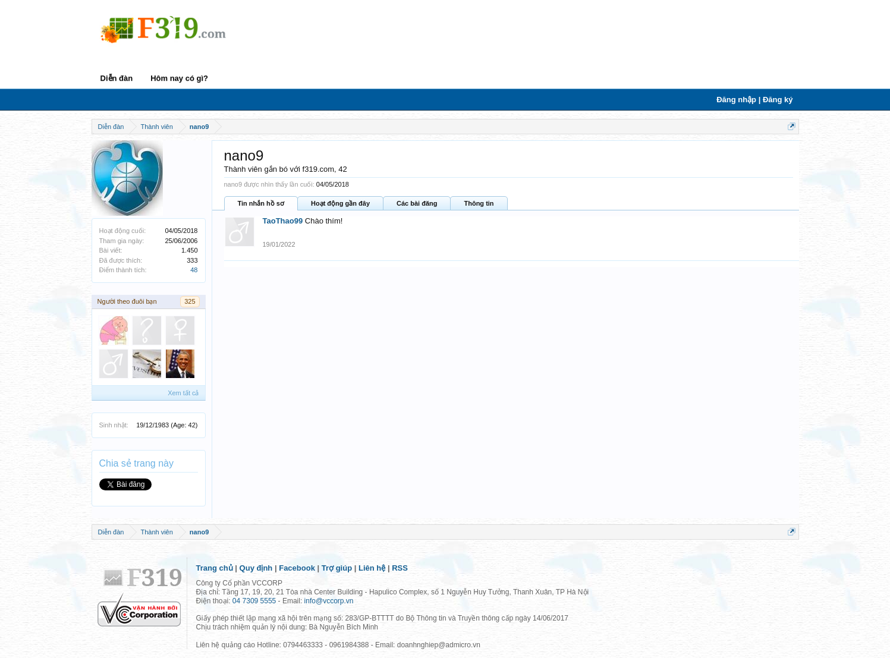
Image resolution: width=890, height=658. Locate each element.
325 (189, 301)
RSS (400, 567)
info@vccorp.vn (329, 601)
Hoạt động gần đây (340, 203)
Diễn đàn (116, 78)
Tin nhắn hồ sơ (261, 203)
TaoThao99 (283, 220)
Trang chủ (214, 567)
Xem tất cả (183, 392)
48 (193, 269)
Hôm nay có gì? (179, 78)
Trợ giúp (337, 567)
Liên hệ (371, 567)
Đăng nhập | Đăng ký (754, 99)
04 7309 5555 (254, 601)
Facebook (297, 567)
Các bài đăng (417, 203)
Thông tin (478, 203)
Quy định (256, 567)
